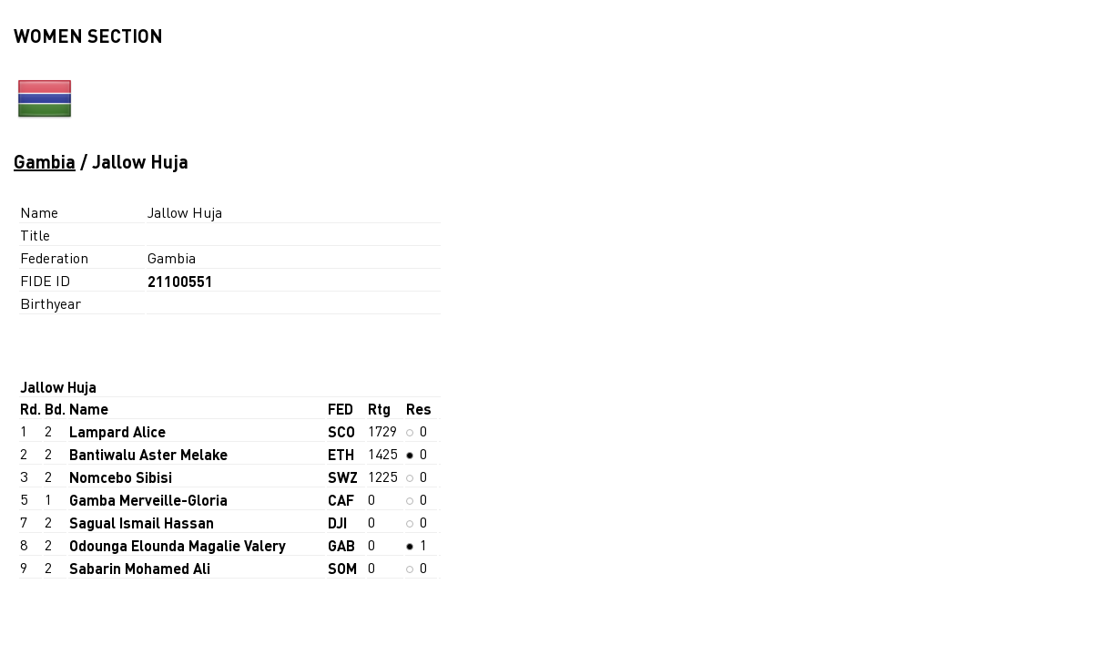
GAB (341, 545)
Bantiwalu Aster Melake (148, 454)
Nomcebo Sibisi (120, 477)
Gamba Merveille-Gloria (148, 499)
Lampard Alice (117, 431)
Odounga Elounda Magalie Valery (177, 545)
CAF (341, 499)
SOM (342, 568)
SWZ (343, 477)
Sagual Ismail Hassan (141, 522)
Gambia (45, 161)
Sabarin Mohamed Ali (139, 568)
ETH (341, 454)
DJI (337, 522)
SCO (341, 431)
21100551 (180, 281)
